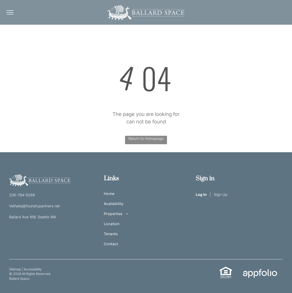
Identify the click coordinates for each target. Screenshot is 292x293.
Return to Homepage (146, 138)
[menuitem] (118, 196)
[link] (225, 269)
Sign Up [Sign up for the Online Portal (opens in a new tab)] (220, 194)
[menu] (10, 12)
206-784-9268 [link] (22, 195)
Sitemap (15, 269)
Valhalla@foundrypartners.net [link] (34, 206)
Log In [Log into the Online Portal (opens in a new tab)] (201, 194)
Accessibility (33, 269)
